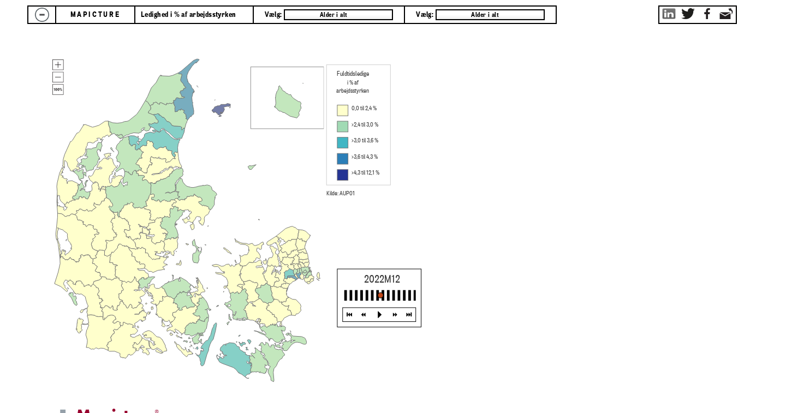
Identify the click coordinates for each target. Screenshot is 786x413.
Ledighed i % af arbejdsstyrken (188, 15)
